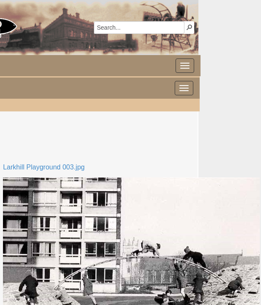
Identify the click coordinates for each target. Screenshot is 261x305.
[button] (189, 27)
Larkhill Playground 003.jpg (44, 167)
